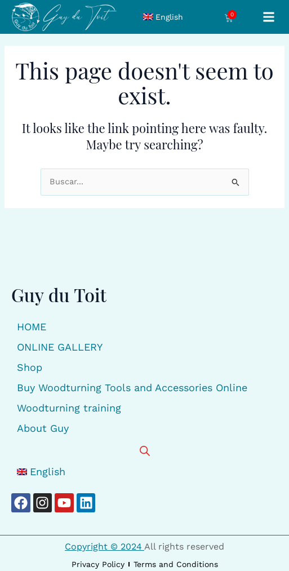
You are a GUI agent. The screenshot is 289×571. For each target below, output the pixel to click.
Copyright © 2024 (104, 546)
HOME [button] (31, 327)
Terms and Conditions (176, 564)
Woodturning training (69, 408)
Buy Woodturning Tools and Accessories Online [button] (132, 387)
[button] (268, 16)
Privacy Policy (98, 564)
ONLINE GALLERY (60, 347)
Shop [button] (29, 367)
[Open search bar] (144, 450)
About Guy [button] (43, 428)
